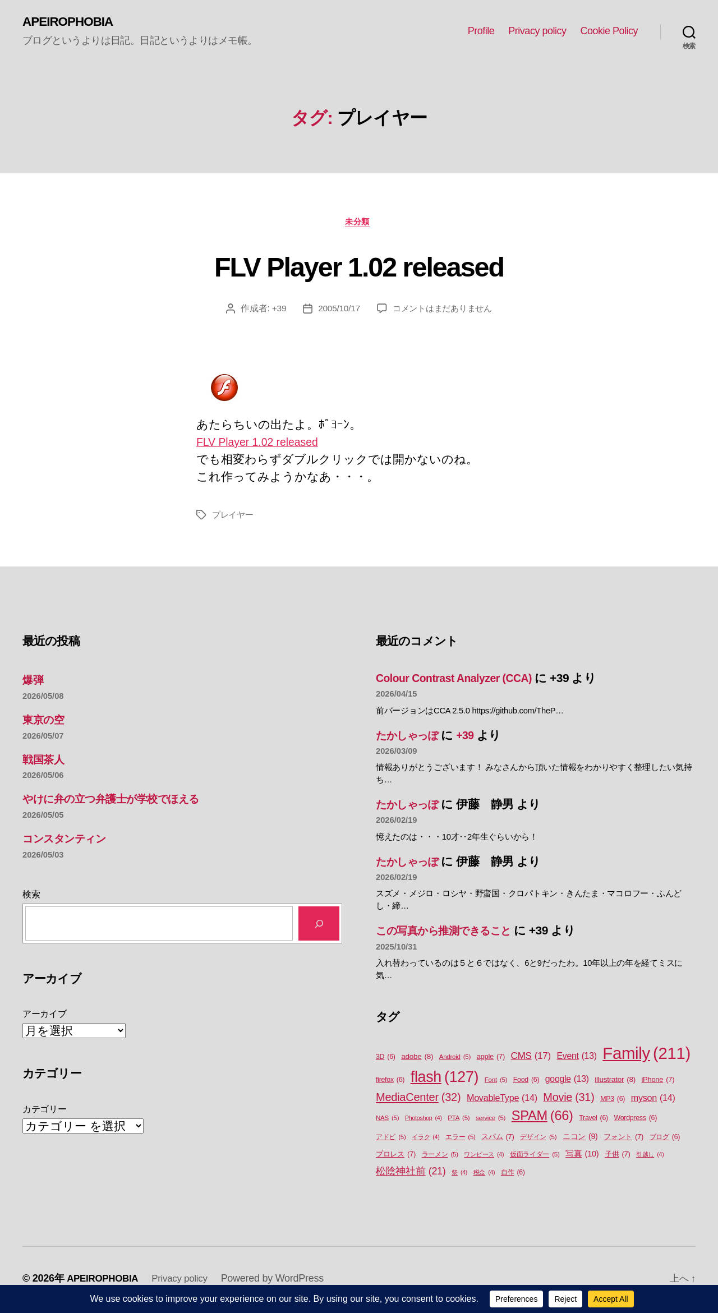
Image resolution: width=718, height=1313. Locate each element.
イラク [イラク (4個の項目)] (425, 1139)
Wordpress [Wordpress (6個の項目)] (635, 1121)
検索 (31, 897)
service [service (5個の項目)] (490, 1121)
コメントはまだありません (443, 311)
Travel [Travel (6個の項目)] (593, 1121)
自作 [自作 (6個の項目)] (513, 1175)
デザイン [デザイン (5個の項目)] (538, 1140)
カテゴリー (44, 1112)
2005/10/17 (335, 311)
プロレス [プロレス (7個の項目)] (396, 1156)
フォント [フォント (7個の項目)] (623, 1139)
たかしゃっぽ (412, 737)
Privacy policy (537, 31)
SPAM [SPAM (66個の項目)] (542, 1118)
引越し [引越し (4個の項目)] (650, 1157)
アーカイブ (44, 1017)
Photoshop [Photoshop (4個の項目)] (423, 1120)
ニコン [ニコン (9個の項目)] (580, 1139)
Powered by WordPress (280, 1281)
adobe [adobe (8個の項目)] (417, 1059)
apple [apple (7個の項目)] (491, 1059)
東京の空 (45, 722)
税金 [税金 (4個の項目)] (484, 1175)
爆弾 (33, 682)
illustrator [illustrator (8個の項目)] (615, 1082)
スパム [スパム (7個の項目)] (497, 1139)
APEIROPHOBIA (70, 22)
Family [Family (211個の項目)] (646, 1056)
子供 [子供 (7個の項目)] (617, 1156)
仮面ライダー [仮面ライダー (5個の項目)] (535, 1157)
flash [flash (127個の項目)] (444, 1079)
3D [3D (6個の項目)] (385, 1059)
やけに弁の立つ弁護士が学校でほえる (122, 801)
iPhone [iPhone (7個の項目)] (658, 1082)
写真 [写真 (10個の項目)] (582, 1157)
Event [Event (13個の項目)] (577, 1059)
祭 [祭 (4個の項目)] (459, 1175)
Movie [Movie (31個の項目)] (568, 1101)
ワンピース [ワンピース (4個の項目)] (484, 1157)
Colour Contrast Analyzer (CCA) (460, 680)
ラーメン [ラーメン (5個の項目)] (440, 1157)
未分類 (359, 223)
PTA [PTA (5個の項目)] (459, 1121)
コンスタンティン (70, 841)
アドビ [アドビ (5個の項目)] (391, 1140)
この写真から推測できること (453, 933)
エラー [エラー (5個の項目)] (460, 1140)
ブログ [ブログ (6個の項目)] (665, 1140)
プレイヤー (234, 517)
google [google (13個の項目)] (567, 1082)
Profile (481, 31)
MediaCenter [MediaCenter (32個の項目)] (418, 1100)
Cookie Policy (609, 31)
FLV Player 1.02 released (359, 267)
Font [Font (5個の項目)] (496, 1083)
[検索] (318, 926)
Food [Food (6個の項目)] (526, 1082)
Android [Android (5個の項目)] (455, 1060)
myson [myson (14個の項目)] (653, 1101)
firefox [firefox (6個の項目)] (390, 1082)
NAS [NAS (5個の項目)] (387, 1121)
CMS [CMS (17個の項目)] (531, 1059)
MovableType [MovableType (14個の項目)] (502, 1101)
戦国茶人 (45, 761)
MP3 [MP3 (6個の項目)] (612, 1102)
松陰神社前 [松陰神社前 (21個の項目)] (411, 1174)
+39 (275, 311)
